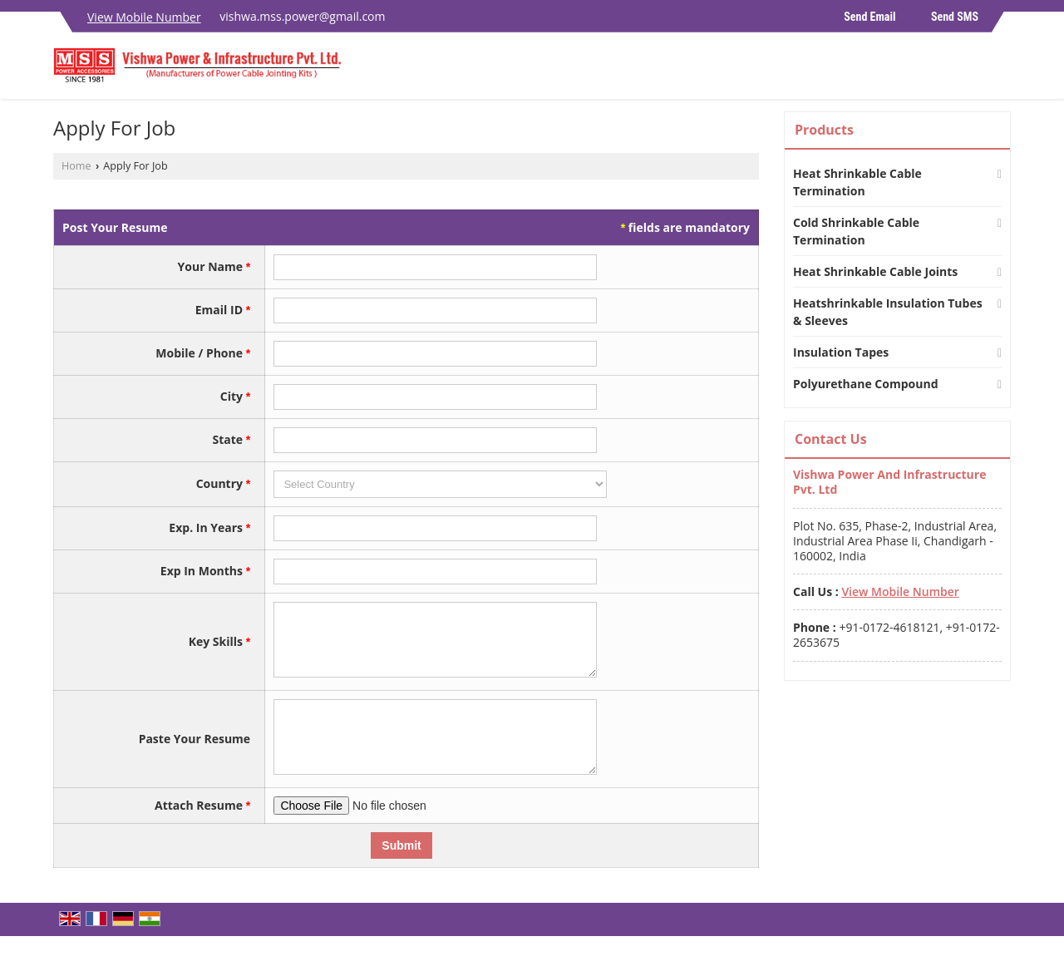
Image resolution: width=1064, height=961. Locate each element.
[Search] (1000, 70)
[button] (144, 17)
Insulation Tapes (841, 352)
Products (824, 130)
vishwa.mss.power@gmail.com (302, 16)
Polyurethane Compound (865, 384)
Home (76, 166)
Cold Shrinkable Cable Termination (856, 231)
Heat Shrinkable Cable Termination (857, 182)
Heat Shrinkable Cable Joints (875, 271)
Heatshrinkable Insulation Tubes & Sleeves (888, 311)
